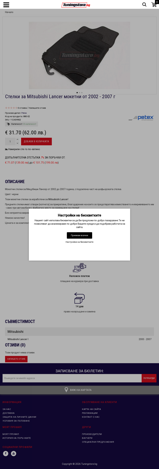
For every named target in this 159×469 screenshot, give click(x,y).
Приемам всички (79, 235)
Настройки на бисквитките (79, 242)
